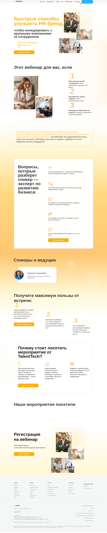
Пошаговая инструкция (89, 521)
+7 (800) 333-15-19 (88, 489)
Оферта (91, 509)
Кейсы (57, 1)
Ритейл (31, 494)
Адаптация (16, 488)
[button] (87, 1)
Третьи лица (91, 511)
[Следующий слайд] (104, 414)
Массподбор (32, 486)
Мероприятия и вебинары (53, 488)
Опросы (15, 490)
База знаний (71, 494)
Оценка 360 (16, 494)
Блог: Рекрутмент (51, 494)
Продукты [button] (42, 1)
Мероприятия (69, 1)
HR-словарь (50, 492)
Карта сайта (86, 487)
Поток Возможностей (52, 496)
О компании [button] (77, 1)
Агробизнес (32, 498)
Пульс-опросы (17, 496)
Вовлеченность (17, 492)
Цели (15, 498)
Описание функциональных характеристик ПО (84, 514)
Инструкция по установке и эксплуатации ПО (85, 516)
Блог (62, 1)
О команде (71, 486)
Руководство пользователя (88, 519)
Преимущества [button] (50, 1)
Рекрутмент (16, 486)
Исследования (51, 490)
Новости (70, 488)
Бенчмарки (32, 492)
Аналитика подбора (34, 488)
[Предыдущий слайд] (3, 414)
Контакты (70, 492)
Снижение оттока (33, 490)
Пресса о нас (71, 490)
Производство (33, 496)
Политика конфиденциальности (87, 506)
